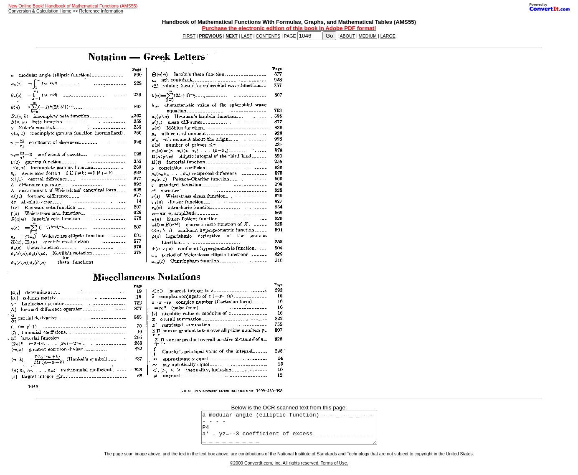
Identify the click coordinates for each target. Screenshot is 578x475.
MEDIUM (368, 35)
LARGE (387, 35)
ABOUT (347, 35)
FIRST (189, 35)
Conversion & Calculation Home (39, 10)
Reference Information (101, 10)
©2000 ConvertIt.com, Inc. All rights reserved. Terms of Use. (289, 469)
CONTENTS (268, 35)
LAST (246, 35)
